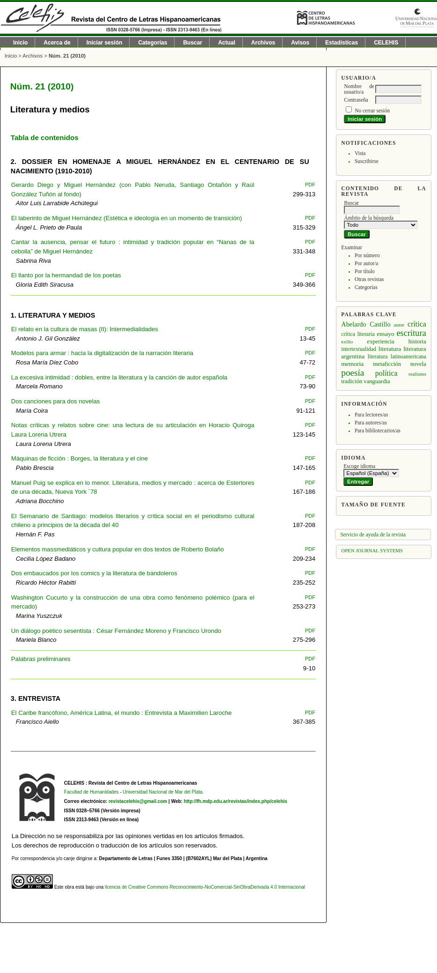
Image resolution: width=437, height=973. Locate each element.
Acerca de (57, 42)
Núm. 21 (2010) (67, 56)
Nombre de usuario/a (359, 89)
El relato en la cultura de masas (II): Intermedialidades (84, 329)
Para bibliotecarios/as (378, 430)
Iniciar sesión (105, 42)
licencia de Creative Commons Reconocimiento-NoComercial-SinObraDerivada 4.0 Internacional (205, 887)
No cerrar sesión (372, 110)
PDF (310, 184)
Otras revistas (369, 279)
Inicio (20, 42)
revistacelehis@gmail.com (138, 801)
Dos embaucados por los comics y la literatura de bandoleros (94, 573)
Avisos (300, 42)
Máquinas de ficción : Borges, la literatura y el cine (79, 458)
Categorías (366, 287)
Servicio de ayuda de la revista (373, 534)
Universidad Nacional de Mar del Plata (163, 792)
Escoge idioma (359, 466)
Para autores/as (371, 422)
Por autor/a (367, 263)
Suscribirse (367, 161)
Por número (367, 255)
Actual (226, 42)
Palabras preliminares (41, 658)
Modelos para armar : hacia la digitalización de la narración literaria (102, 353)
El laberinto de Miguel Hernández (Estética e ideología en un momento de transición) (126, 218)
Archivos (263, 42)
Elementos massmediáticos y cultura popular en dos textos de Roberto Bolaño (117, 549)
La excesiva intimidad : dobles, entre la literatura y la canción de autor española (119, 377)
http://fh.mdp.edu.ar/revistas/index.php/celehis (235, 801)
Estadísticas (341, 42)
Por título (365, 271)
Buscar (192, 42)
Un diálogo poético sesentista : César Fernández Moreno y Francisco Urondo (116, 630)
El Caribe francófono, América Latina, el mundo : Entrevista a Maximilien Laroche (121, 712)
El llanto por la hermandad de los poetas (66, 275)
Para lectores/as (371, 414)
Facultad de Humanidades (91, 792)
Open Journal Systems (372, 550)
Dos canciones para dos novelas (55, 401)
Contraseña (356, 100)
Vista (360, 153)
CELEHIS (386, 42)
